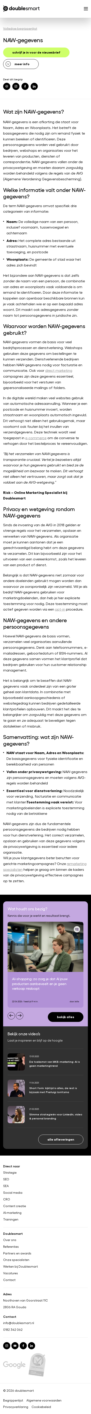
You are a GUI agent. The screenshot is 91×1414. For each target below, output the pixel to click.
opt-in (60, 609)
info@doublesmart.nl (18, 1323)
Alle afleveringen (60, 1139)
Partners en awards (17, 1253)
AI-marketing (12, 1212)
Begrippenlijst (13, 1400)
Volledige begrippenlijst (20, 28)
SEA (6, 1185)
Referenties (11, 1246)
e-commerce (36, 438)
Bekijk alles (65, 1017)
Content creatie (14, 1206)
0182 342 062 (13, 1330)
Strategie (10, 1172)
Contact (9, 1280)
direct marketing (58, 370)
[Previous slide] (11, 1015)
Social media (12, 1192)
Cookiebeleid (41, 1406)
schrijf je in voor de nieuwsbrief (36, 52)
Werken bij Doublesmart (20, 1266)
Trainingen (10, 1219)
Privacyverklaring (15, 1406)
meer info (22, 64)
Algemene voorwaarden (43, 1400)
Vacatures (10, 1273)
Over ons (9, 1239)
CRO (6, 1199)
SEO (6, 1179)
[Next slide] (19, 1015)
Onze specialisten (16, 1260)
